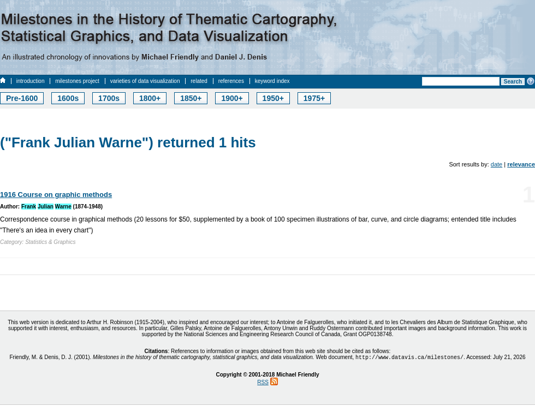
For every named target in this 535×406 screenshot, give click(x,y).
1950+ (273, 98)
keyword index (272, 81)
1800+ (149, 98)
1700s (109, 98)
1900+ (231, 98)
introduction (30, 81)
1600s (68, 98)
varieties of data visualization (145, 81)
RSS (263, 383)
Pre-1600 (22, 98)
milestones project (77, 81)
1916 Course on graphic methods (56, 194)
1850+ (190, 98)
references (231, 81)
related (199, 81)
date (496, 164)
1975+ (314, 98)
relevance (521, 164)
